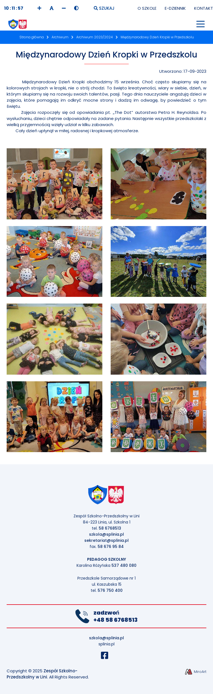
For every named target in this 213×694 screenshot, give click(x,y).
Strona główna (31, 37)
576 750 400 (110, 590)
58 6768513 (110, 528)
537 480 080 (123, 565)
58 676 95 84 (111, 546)
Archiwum (60, 37)
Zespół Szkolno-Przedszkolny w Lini (42, 674)
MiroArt (195, 671)
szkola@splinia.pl (106, 534)
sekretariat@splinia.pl (106, 540)
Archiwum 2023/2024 (94, 37)
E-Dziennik (175, 8)
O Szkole (147, 8)
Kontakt (203, 8)
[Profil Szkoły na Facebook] (106, 657)
